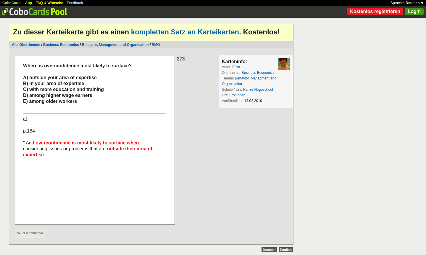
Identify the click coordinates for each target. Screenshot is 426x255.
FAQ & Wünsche (49, 3)
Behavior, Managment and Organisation (115, 45)
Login (414, 11)
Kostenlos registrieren (375, 11)
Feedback (75, 3)
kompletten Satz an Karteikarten (185, 32)
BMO (156, 45)
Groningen (237, 95)
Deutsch (415, 3)
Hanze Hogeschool (258, 89)
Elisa (236, 67)
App (28, 3)
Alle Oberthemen (26, 45)
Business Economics (61, 45)
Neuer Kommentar (30, 233)
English (286, 249)
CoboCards (12, 3)
